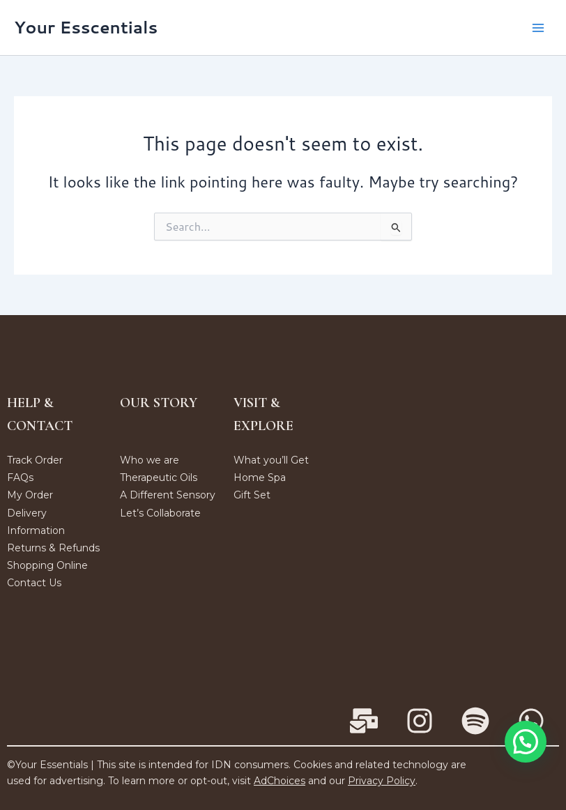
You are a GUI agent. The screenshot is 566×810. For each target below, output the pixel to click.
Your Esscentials (86, 27)
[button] (525, 742)
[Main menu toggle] (538, 27)
